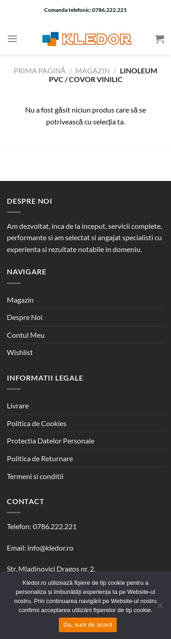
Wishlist (20, 352)
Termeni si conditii (35, 476)
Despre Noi (24, 317)
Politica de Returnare (40, 458)
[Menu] (12, 38)
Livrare (18, 405)
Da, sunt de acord (87, 624)
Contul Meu (26, 334)
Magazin (92, 70)
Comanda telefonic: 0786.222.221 (85, 9)
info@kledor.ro (50, 547)
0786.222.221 (55, 526)
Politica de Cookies (37, 423)
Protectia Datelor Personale (50, 440)
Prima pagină (40, 70)
